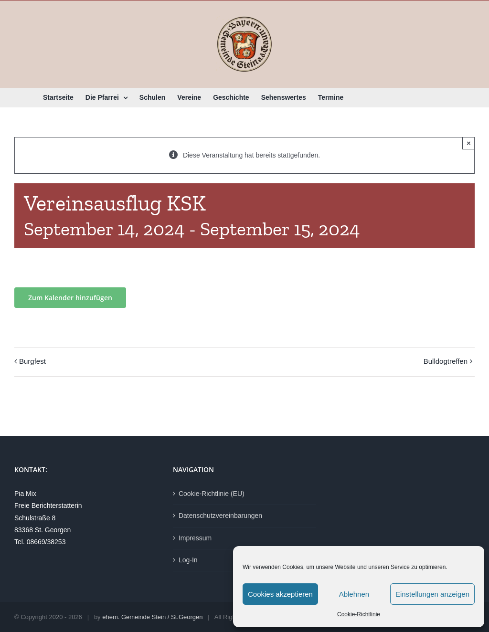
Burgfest (32, 361)
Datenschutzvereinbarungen (220, 515)
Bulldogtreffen (446, 361)
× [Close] (469, 143)
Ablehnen (354, 594)
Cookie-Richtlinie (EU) (211, 493)
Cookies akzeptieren (280, 594)
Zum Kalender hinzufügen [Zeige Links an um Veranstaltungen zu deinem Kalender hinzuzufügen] (70, 298)
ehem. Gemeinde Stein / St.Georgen (152, 617)
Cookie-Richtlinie (358, 614)
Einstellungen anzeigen (432, 594)
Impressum (195, 538)
